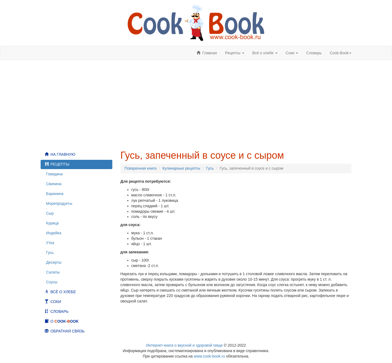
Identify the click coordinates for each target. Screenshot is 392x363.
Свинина (53, 184)
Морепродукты (59, 203)
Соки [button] (292, 53)
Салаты (53, 272)
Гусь (50, 252)
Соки (55, 301)
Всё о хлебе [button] (265, 53)
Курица (52, 223)
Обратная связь (67, 331)
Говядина (54, 174)
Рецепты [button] (234, 53)
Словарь (313, 53)
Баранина (55, 193)
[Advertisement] (196, 105)
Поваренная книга (140, 168)
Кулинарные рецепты (181, 168)
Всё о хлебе (63, 292)
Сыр (50, 213)
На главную (62, 154)
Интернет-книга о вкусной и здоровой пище (184, 345)
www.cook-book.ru (209, 356)
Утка (50, 243)
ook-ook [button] (340, 53)
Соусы (52, 282)
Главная (209, 53)
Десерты (53, 262)
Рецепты (59, 164)
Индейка (53, 233)
